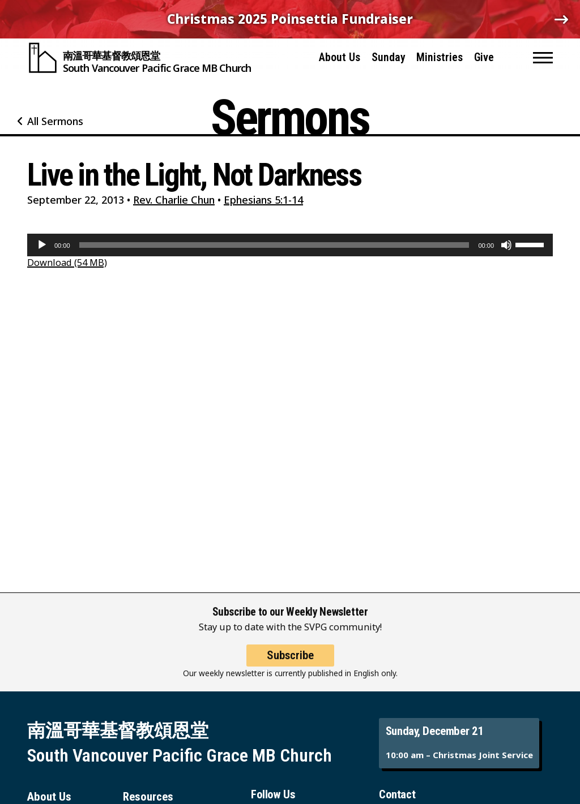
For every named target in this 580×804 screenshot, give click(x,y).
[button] (543, 57)
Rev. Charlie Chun (174, 200)
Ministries (439, 57)
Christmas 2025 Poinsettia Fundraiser (290, 19)
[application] (290, 245)
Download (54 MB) (67, 262)
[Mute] (506, 245)
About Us (339, 57)
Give (484, 57)
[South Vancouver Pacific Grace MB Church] (139, 57)
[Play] (42, 245)
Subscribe (290, 663)
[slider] (274, 245)
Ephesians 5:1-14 (263, 200)
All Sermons (55, 121)
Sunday (389, 57)
